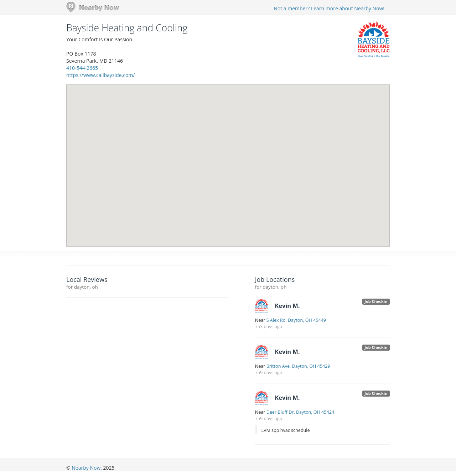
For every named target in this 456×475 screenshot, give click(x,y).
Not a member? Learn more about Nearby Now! (329, 8)
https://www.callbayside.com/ (100, 75)
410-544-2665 (82, 67)
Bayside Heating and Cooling (126, 27)
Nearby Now (86, 467)
